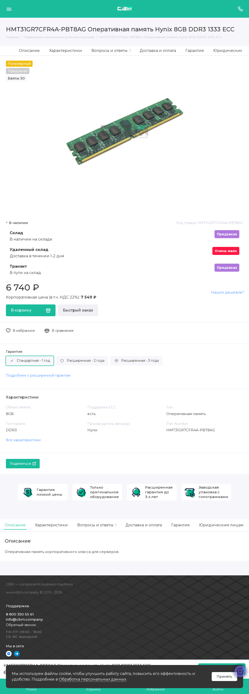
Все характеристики (23, 440)
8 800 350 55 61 (20, 614)
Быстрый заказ (78, 310)
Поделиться (23, 463)
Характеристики (65, 50)
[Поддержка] (240, 9)
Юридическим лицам (221, 525)
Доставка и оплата (158, 50)
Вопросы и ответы (111, 50)
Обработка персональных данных (92, 679)
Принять (224, 676)
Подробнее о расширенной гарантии (38, 375)
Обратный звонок (21, 625)
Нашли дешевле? (227, 292)
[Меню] (9, 9)
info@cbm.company (24, 619)
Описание (29, 50)
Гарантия (194, 50)
